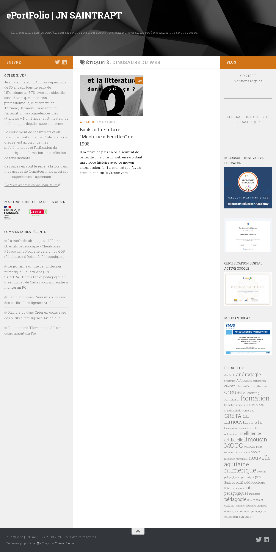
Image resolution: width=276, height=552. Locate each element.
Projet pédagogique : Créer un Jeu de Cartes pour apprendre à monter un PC (36, 282)
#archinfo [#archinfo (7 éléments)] (229, 375)
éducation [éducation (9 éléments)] (231, 517)
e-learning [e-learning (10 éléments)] (251, 393)
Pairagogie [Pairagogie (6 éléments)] (254, 493)
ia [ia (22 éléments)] (260, 422)
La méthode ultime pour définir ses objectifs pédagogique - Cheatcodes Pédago (34, 245)
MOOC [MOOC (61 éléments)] (233, 445)
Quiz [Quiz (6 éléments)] (249, 500)
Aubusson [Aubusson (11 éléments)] (244, 380)
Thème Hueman (65, 543)
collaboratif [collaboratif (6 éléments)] (242, 386)
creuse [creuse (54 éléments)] (233, 392)
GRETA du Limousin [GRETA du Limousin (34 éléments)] (236, 418)
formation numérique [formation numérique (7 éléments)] (236, 405)
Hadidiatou (16, 297)
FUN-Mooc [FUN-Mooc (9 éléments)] (256, 405)
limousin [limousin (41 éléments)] (255, 439)
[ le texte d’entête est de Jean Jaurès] (32, 185)
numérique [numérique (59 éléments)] (240, 470)
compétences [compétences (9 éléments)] (258, 386)
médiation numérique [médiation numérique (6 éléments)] (236, 458)
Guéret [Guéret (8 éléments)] (253, 422)
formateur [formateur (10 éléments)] (232, 399)
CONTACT (248, 75)
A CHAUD (87, 122)
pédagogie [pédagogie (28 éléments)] (235, 499)
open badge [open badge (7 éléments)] (246, 477)
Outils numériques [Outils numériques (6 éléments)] (234, 488)
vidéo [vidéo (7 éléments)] (240, 511)
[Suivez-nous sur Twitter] (57, 62)
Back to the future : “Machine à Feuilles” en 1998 (107, 136)
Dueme (14, 327)
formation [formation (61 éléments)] (255, 398)
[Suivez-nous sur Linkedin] (64, 62)
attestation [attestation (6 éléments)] (229, 380)
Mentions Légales (248, 81)
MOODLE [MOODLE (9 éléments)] (254, 452)
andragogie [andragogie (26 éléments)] (248, 374)
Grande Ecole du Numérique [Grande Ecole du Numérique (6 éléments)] (239, 410)
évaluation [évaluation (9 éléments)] (246, 517)
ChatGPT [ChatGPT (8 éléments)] (229, 386)
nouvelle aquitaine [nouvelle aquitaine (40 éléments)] (247, 461)
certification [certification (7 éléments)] (259, 380)
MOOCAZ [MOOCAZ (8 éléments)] (249, 446)
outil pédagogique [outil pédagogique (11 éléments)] (250, 482)
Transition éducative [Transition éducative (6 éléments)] (245, 505)
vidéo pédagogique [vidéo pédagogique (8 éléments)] (255, 511)
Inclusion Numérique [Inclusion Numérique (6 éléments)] (235, 428)
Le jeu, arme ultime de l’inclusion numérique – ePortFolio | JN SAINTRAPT (32, 271)
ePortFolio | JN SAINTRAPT (64, 15)
